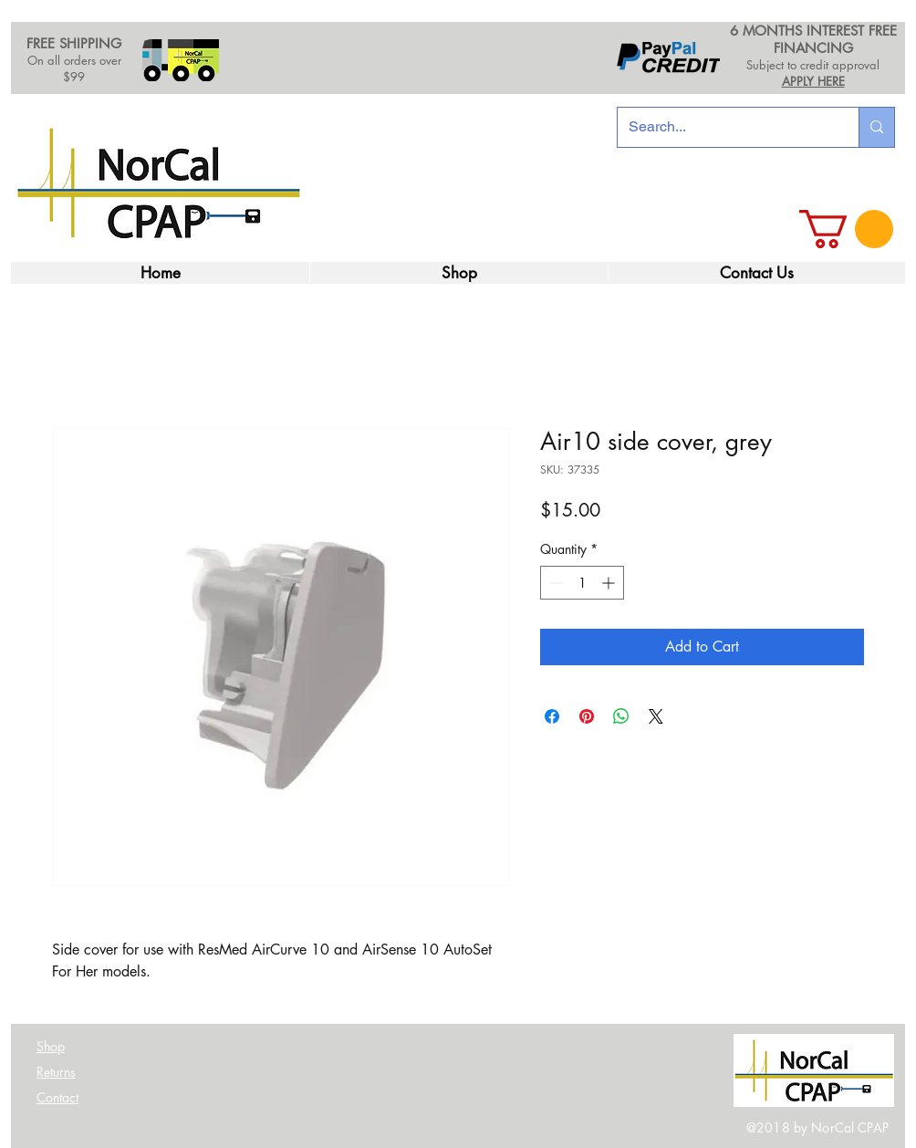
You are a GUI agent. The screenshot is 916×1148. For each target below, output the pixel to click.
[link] (846, 229)
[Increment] (610, 583)
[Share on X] (656, 716)
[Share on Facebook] (552, 716)
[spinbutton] (582, 583)
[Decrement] (554, 583)
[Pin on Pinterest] (587, 716)
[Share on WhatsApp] (621, 716)
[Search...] (724, 127)
